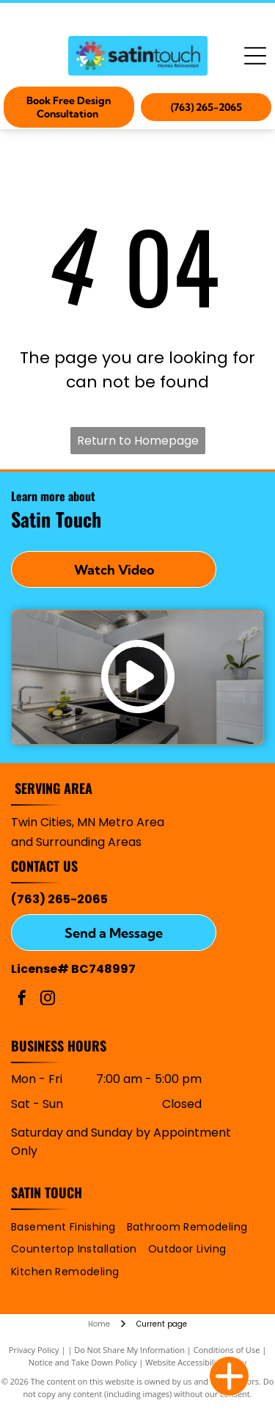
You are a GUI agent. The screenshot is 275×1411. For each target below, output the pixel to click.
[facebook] (22, 1000)
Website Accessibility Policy (195, 1362)
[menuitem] (69, 1227)
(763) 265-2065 (59, 899)
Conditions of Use (227, 1349)
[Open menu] (255, 56)
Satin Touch (46, 1192)
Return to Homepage (138, 440)
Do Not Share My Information (129, 1349)
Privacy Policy (34, 1349)
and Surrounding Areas (76, 842)
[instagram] (48, 1000)
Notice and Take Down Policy (83, 1362)
